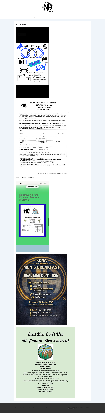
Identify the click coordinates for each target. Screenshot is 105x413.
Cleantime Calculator (57, 17)
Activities (47, 17)
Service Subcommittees (73, 17)
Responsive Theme (72, 408)
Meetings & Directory (36, 17)
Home (26, 17)
